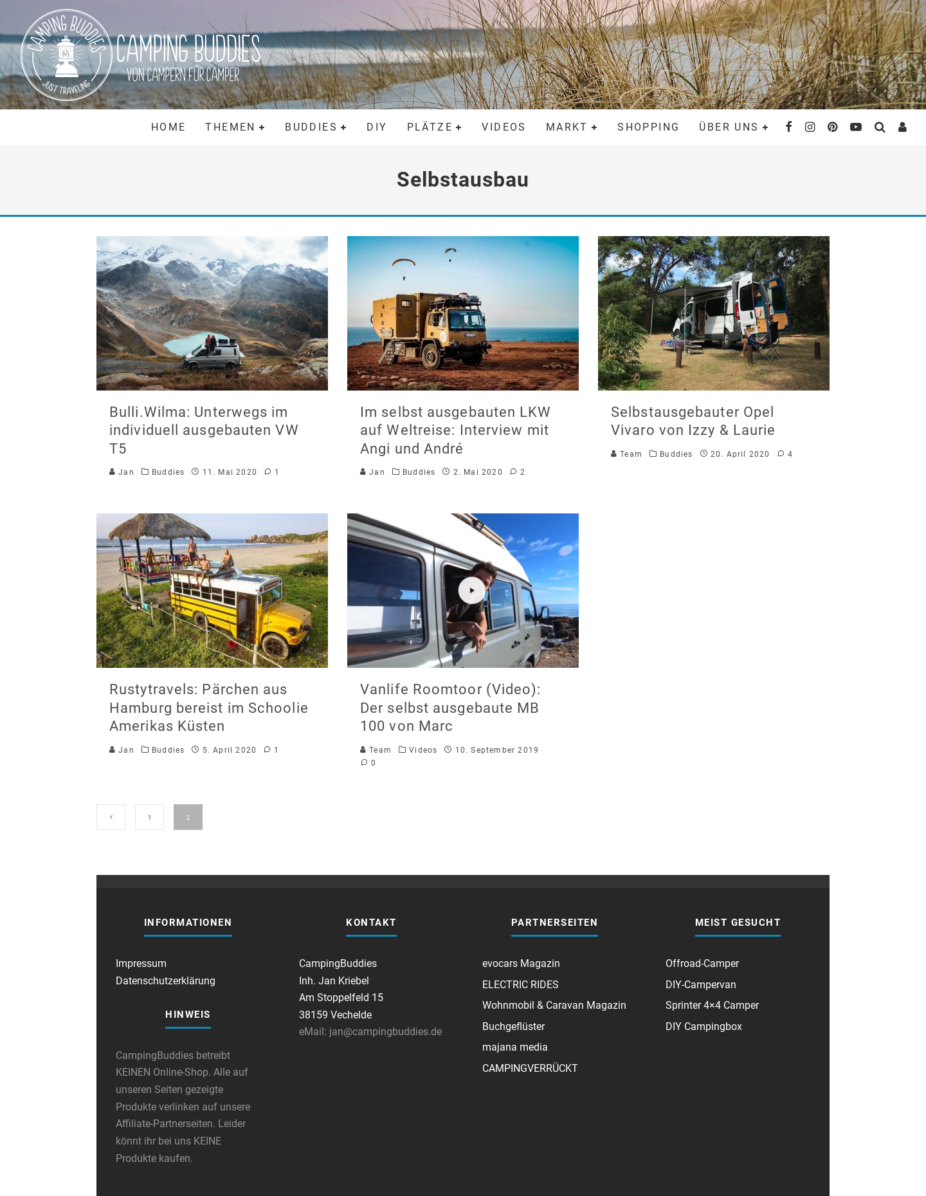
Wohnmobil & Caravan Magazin (554, 1005)
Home (168, 127)
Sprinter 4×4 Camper (712, 1005)
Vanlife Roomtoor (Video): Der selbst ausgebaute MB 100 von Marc (450, 707)
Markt (567, 127)
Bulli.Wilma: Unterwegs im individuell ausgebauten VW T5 (204, 430)
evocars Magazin (521, 963)
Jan (121, 472)
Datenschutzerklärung (165, 981)
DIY (377, 127)
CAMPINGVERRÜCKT (530, 1068)
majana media (515, 1047)
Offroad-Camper (702, 963)
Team (626, 454)
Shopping (648, 127)
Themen (230, 127)
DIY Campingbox (704, 1026)
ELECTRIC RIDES (520, 985)
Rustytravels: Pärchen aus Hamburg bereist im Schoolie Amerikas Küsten (209, 707)
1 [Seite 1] (150, 817)
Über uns (729, 127)
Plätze (430, 127)
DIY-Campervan (701, 985)
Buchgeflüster (513, 1026)
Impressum (141, 963)
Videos (504, 127)
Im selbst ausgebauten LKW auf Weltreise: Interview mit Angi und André (456, 430)
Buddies (311, 127)
